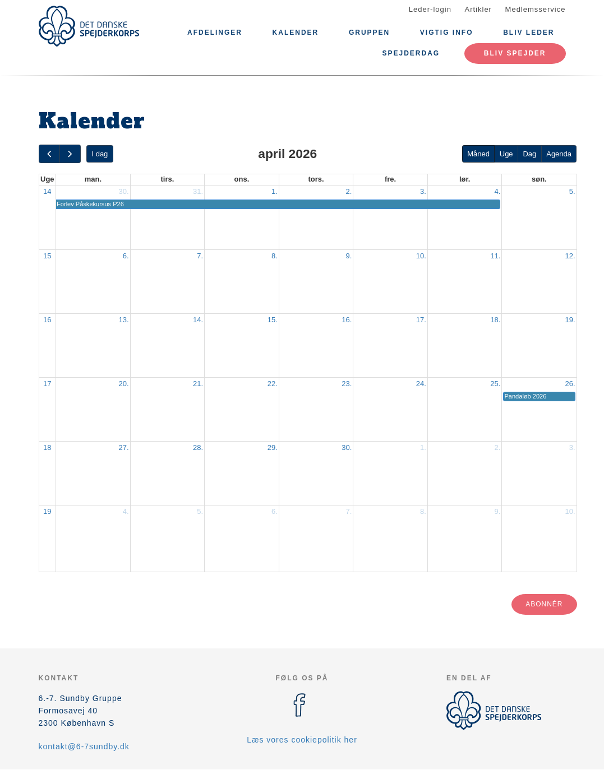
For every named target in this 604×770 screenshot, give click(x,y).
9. (348, 256)
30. (124, 191)
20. (124, 383)
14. (198, 320)
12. (570, 256)
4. (498, 191)
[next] (70, 154)
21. (198, 383)
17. (421, 320)
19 (47, 511)
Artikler (478, 9)
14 (47, 191)
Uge (506, 154)
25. (495, 383)
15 (47, 256)
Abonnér (543, 604)
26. (570, 383)
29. (273, 447)
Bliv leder (528, 32)
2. (348, 191)
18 (47, 447)
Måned (478, 154)
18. (495, 320)
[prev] (49, 154)
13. (124, 320)
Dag (529, 154)
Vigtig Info (446, 32)
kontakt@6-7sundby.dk (84, 746)
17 (47, 383)
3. (423, 191)
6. (126, 256)
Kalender (296, 32)
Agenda (558, 154)
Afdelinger (214, 32)
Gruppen (369, 32)
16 (47, 320)
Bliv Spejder (515, 53)
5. (572, 191)
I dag (99, 154)
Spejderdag (411, 53)
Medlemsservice (535, 9)
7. (200, 256)
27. (124, 447)
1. (274, 191)
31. (198, 191)
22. (273, 383)
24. (421, 383)
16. (347, 320)
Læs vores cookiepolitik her (302, 739)
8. (274, 256)
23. (347, 383)
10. (421, 256)
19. (570, 320)
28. (198, 447)
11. (495, 256)
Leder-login (430, 9)
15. (273, 320)
